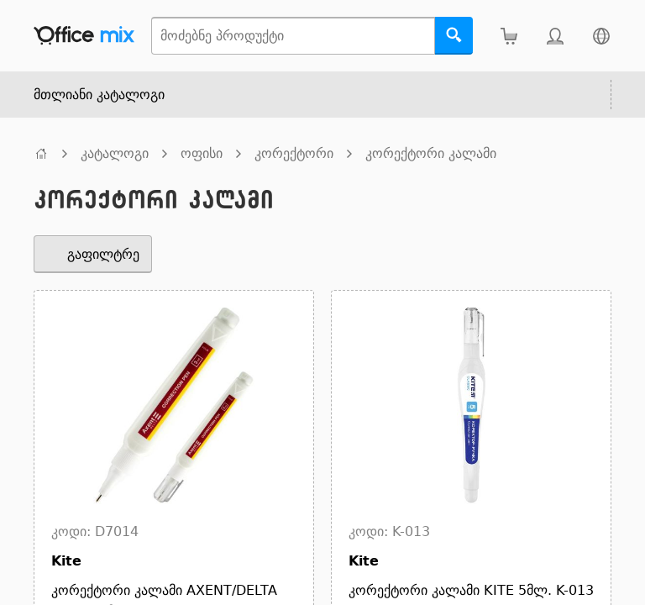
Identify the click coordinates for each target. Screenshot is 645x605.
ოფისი (202, 153)
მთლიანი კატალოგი (99, 95)
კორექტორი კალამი (430, 153)
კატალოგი (115, 153)
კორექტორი (293, 153)
